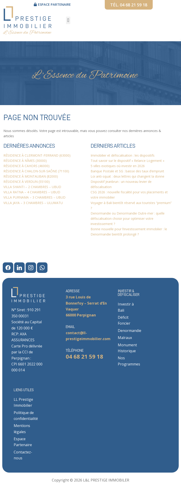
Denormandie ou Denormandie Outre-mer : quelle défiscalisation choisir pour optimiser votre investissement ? (128, 218)
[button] (68, 20)
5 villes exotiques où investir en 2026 (118, 166)
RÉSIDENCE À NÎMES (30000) (25, 160)
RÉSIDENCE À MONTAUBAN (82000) (30, 176)
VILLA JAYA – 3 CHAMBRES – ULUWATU (33, 203)
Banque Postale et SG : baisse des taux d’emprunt (127, 171)
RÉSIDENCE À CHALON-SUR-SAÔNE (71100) (36, 171)
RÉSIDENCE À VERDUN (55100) (26, 181)
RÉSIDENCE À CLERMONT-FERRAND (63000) (37, 155)
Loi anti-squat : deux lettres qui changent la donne (127, 176)
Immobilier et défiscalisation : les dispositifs (123, 155)
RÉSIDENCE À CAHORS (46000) (26, 166)
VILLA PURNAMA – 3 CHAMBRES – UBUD (34, 197)
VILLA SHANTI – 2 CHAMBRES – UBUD (32, 187)
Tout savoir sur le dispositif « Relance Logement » (127, 160)
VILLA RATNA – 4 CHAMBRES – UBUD (31, 192)
